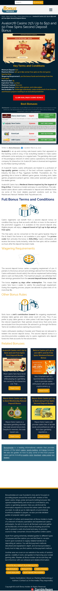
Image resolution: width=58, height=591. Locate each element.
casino (23, 450)
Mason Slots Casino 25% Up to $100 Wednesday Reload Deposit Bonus (14, 400)
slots (31, 455)
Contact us (24, 581)
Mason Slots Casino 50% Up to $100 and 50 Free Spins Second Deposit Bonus (43, 400)
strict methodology (35, 111)
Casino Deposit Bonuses (24, 16)
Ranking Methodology (43, 578)
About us (30, 578)
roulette (25, 455)
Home (3, 16)
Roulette (26, 569)
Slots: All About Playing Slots (22, 565)
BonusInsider (9, 448)
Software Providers (33, 573)
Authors (15, 581)
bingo (44, 450)
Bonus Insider (25, 587)
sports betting (32, 450)
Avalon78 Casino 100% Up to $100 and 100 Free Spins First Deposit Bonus (14, 352)
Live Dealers (13, 573)
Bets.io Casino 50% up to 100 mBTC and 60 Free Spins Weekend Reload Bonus (43, 354)
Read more (14, 388)
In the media (34, 581)
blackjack (37, 455)
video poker (46, 455)
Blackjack (12, 569)
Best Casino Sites (11, 16)
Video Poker (41, 569)
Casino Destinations (17, 578)
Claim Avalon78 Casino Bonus (29, 98)
